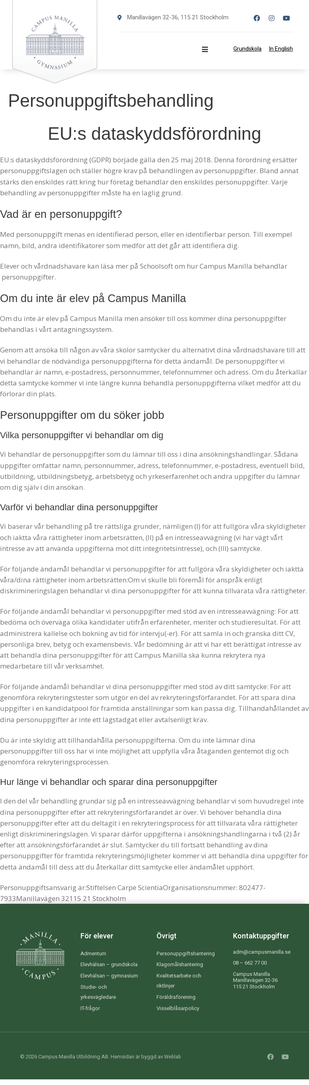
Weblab (173, 1062)
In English (281, 49)
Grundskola (247, 49)
